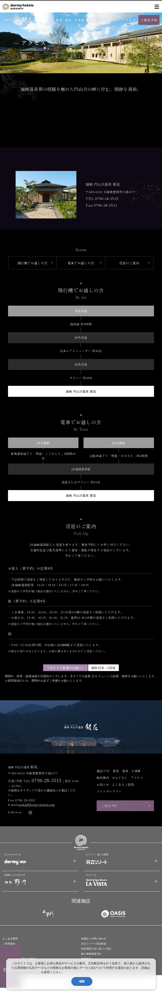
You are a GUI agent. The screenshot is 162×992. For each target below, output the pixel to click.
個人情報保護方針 (91, 953)
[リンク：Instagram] (30, 813)
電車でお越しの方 (81, 262)
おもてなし (111, 20)
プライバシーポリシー (26, 972)
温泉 (68, 20)
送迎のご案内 (129, 262)
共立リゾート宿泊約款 (93, 943)
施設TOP (103, 771)
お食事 (79, 20)
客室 (59, 20)
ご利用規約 (9, 943)
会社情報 (8, 953)
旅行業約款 (9, 948)
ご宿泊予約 (148, 20)
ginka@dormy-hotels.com (36, 804)
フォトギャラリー (109, 791)
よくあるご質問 (123, 784)
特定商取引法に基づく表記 (96, 948)
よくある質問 (10, 938)
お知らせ (103, 784)
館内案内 (93, 20)
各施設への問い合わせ (93, 938)
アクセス (129, 20)
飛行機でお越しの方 (33, 262)
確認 (82, 981)
